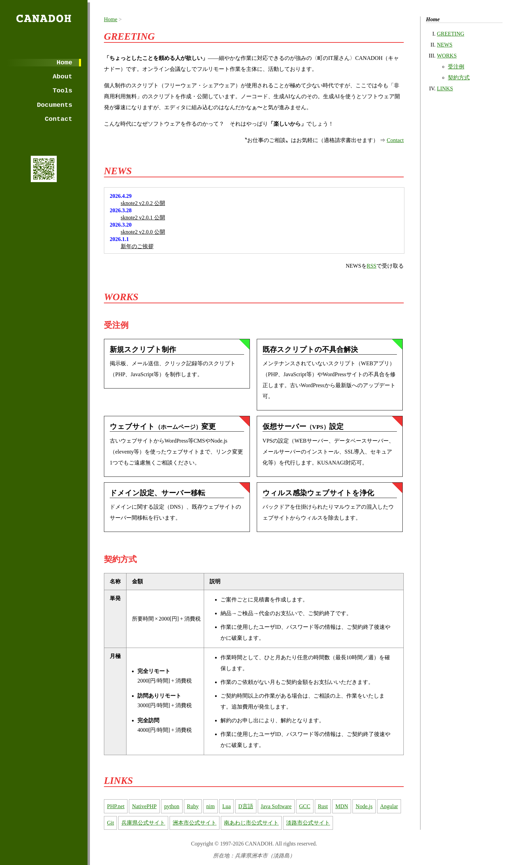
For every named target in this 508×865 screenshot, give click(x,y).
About (62, 76)
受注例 (456, 66)
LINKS (445, 88)
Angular (389, 806)
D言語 (245, 806)
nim (210, 806)
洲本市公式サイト (194, 823)
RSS (371, 266)
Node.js (364, 806)
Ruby (193, 806)
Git (110, 823)
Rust (323, 806)
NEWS (444, 45)
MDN (341, 806)
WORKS (447, 56)
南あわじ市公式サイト (251, 823)
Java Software (276, 806)
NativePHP (144, 806)
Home (64, 62)
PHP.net (115, 806)
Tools (62, 90)
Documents (54, 105)
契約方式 (459, 77)
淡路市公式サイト (308, 823)
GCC (304, 806)
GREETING (450, 34)
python (171, 806)
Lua (226, 806)
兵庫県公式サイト (143, 823)
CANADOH (43, 18)
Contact (58, 119)
